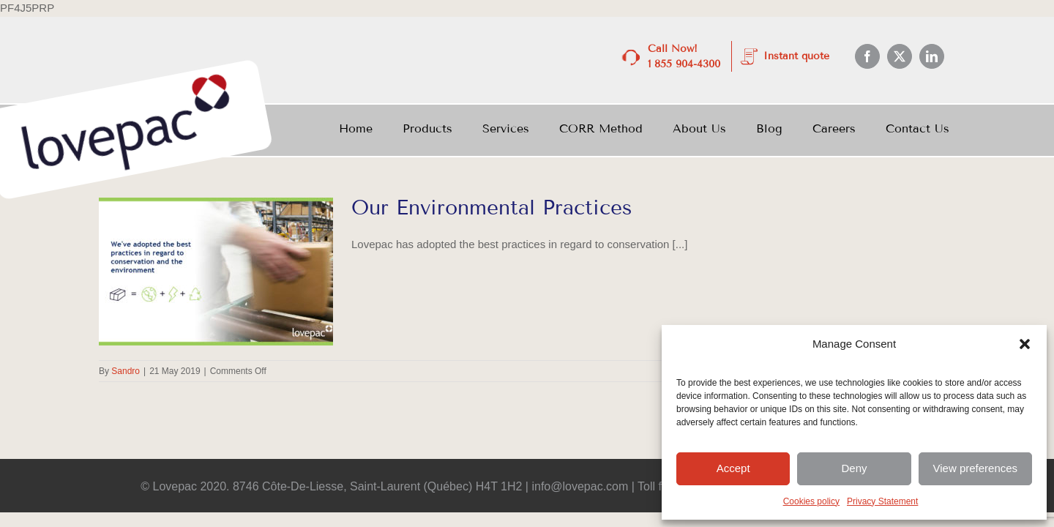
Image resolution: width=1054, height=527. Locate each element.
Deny (854, 468)
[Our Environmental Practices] (216, 271)
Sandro (125, 371)
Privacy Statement (882, 501)
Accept (733, 468)
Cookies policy (811, 501)
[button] (1024, 344)
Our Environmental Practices (491, 207)
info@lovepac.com (580, 486)
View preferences (975, 468)
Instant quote (796, 56)
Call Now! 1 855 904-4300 (684, 56)
